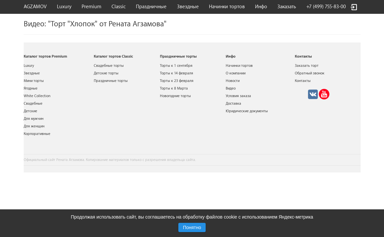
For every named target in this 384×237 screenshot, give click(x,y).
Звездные (188, 7)
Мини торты (34, 81)
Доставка (233, 103)
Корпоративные (37, 134)
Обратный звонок (309, 73)
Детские (30, 111)
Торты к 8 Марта (174, 88)
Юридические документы (247, 111)
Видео (231, 88)
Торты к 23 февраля (176, 81)
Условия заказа (238, 96)
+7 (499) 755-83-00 (326, 7)
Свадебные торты (109, 66)
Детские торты (106, 73)
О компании (235, 73)
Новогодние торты (175, 96)
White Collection (37, 96)
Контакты (303, 81)
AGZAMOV (35, 7)
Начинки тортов (227, 7)
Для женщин (34, 126)
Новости (233, 81)
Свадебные (33, 103)
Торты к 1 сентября (176, 66)
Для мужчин (33, 119)
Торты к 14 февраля (176, 73)
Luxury (64, 7)
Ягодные (31, 88)
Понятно (192, 227)
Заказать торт (307, 66)
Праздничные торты (111, 81)
